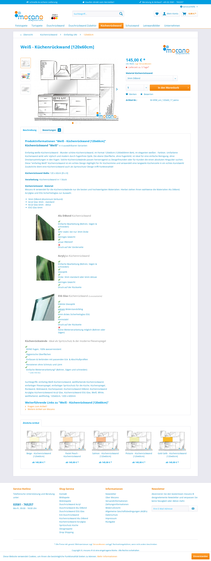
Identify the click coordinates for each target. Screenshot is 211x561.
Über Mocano (112, 497)
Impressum (111, 518)
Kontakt (63, 494)
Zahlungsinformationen (117, 504)
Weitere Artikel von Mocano (40, 409)
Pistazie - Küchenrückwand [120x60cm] (139, 455)
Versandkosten (99, 544)
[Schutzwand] (132, 25)
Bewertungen (51, 130)
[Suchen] (121, 14)
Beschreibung (29, 130)
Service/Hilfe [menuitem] (188, 6)
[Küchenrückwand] (111, 25)
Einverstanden (200, 556)
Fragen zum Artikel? (36, 406)
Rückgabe (110, 521)
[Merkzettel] (157, 14)
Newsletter (111, 494)
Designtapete (65, 528)
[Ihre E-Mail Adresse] (170, 509)
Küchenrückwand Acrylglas (72, 521)
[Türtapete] (37, 25)
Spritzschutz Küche (68, 525)
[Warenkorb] (189, 14)
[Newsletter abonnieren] (193, 509)
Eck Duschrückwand (69, 514)
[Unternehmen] (172, 25)
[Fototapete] (21, 25)
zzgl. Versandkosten (143, 63)
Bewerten (146, 94)
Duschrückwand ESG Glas (71, 511)
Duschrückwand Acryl (70, 504)
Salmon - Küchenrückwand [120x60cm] (105, 455)
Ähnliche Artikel (31, 423)
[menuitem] (98, 14)
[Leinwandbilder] (151, 25)
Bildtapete (64, 497)
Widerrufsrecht (113, 507)
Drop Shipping (66, 532)
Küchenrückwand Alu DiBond (73, 518)
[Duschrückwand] (56, 25)
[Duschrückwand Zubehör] (83, 25)
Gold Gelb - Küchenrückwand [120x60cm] (172, 455)
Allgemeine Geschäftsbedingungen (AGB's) (126, 511)
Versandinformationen (117, 501)
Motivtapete (65, 501)
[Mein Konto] (170, 14)
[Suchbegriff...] (98, 14)
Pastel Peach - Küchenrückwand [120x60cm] (72, 455)
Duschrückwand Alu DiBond (73, 507)
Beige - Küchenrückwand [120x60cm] (39, 455)
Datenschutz (112, 514)
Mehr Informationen (107, 556)
